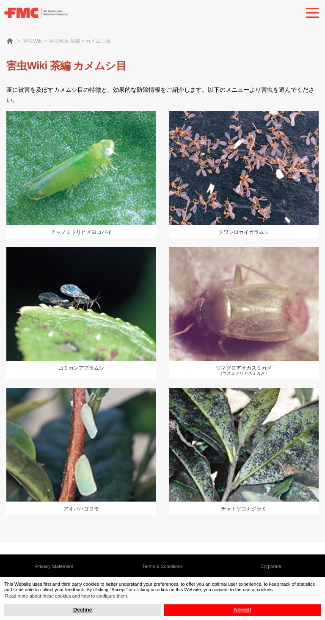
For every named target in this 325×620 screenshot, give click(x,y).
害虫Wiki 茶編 (64, 41)
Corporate (271, 566)
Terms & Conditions (162, 566)
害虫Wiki (33, 41)
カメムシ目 (98, 41)
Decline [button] (82, 610)
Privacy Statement (54, 566)
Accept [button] (242, 610)
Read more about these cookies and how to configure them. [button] (66, 595)
